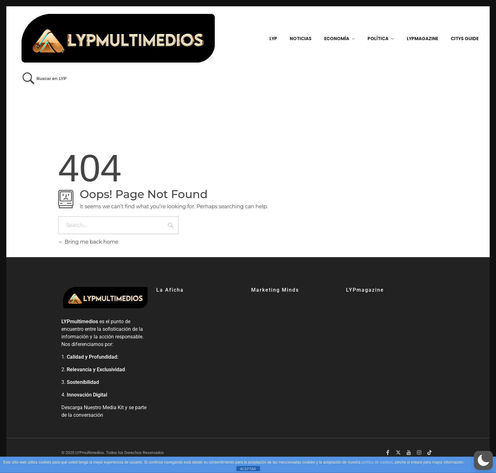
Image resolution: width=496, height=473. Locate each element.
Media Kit (113, 407)
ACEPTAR (248, 469)
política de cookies (377, 462)
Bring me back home (88, 242)
